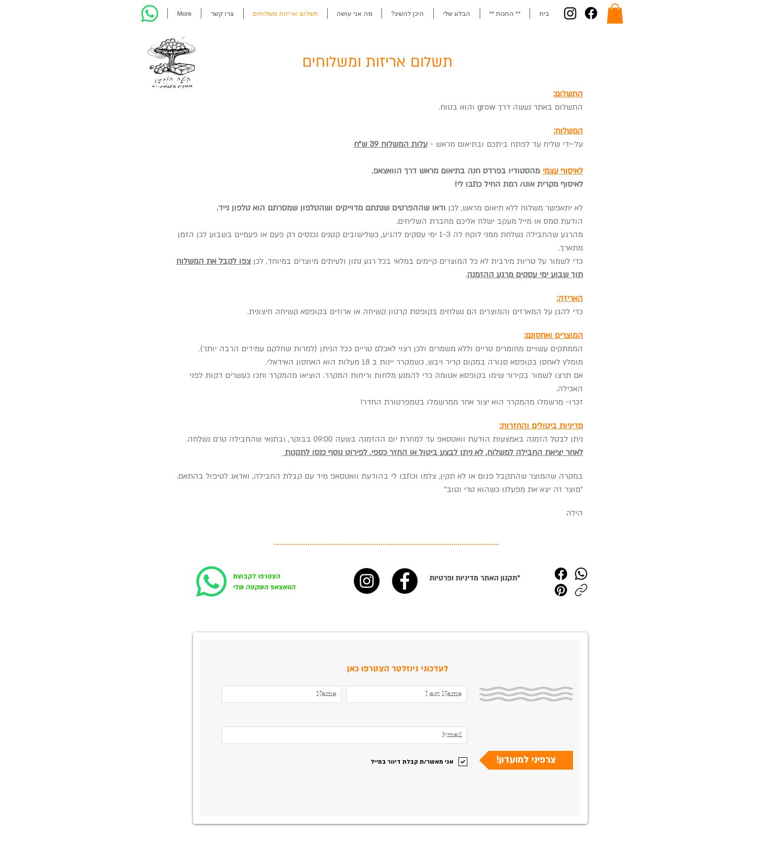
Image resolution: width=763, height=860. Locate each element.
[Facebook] (591, 13)
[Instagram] (570, 13)
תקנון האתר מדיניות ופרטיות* (474, 578)
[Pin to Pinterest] (216, 795)
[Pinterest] (561, 590)
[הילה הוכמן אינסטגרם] (367, 581)
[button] (615, 13)
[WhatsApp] (581, 574)
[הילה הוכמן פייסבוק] (405, 581)
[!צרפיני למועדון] (526, 760)
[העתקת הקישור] (581, 590)
